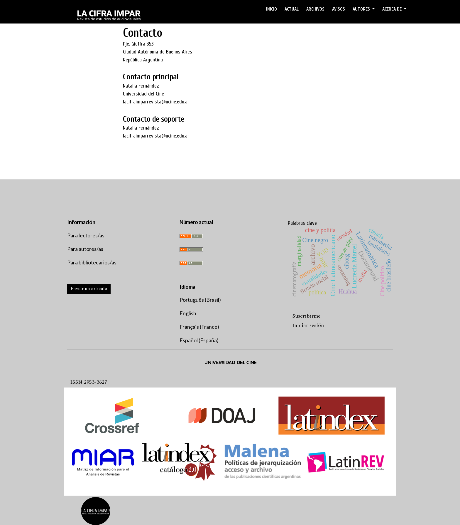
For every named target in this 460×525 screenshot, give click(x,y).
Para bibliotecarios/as (91, 262)
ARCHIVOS (315, 9)
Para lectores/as (85, 235)
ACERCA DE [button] (392, 9)
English (188, 313)
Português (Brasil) (200, 299)
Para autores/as (85, 249)
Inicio (271, 9)
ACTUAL (292, 9)
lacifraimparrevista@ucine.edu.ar (156, 102)
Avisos (338, 9)
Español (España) (199, 340)
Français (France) (199, 326)
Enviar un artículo (89, 288)
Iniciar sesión (308, 325)
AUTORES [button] (362, 9)
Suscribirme (306, 316)
